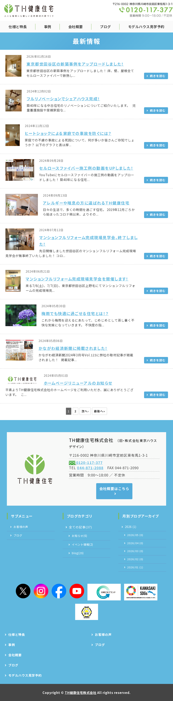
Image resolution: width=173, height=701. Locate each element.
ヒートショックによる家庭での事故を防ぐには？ (68, 133)
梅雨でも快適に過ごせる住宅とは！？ (74, 313)
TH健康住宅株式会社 (80, 692)
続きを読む (158, 76)
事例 (47, 26)
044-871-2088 (90, 467)
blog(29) (78, 553)
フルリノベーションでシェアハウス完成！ (63, 98)
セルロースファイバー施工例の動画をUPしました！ (86, 168)
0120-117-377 (89, 462)
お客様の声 (21, 527)
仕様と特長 (18, 26)
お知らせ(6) (79, 536)
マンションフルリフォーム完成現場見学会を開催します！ (77, 279)
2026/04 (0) (135, 543)
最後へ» (99, 411)
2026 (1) (130, 527)
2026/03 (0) (135, 551)
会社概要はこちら (114, 488)
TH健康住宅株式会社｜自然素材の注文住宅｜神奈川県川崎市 (28, 10)
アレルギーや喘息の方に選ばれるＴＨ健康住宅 (86, 203)
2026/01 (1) (135, 567)
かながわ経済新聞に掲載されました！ (73, 348)
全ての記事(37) (80, 527)
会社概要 (75, 26)
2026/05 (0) (135, 535)
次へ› (85, 411)
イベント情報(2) (82, 544)
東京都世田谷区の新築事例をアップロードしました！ (75, 64)
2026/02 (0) (135, 559)
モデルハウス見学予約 (146, 26)
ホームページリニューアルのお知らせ (78, 383)
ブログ (105, 26)
